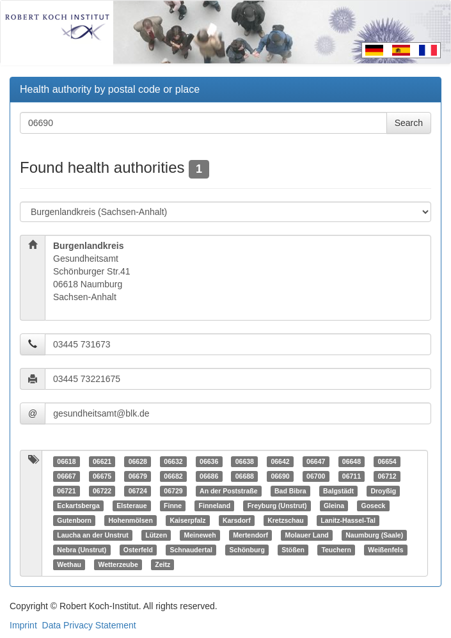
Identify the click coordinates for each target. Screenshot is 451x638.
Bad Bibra (290, 491)
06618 (66, 461)
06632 (173, 461)
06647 (315, 461)
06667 (66, 476)
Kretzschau (285, 520)
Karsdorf (237, 520)
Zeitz (162, 564)
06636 (209, 461)
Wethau (69, 564)
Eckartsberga (78, 505)
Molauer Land (307, 535)
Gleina (334, 505)
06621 (102, 461)
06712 (386, 476)
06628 (138, 461)
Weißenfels (385, 550)
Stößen (293, 550)
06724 (138, 491)
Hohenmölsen (130, 520)
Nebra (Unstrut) (81, 550)
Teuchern (336, 550)
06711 (351, 476)
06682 (173, 476)
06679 (138, 476)
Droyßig (383, 491)
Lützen (156, 535)
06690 (280, 476)
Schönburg (246, 550)
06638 (244, 461)
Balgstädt (338, 491)
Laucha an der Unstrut (92, 535)
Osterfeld (138, 550)
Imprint (23, 625)
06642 (280, 461)
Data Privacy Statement (89, 625)
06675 (102, 476)
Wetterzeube (118, 564)
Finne (173, 505)
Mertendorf (250, 535)
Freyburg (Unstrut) (277, 505)
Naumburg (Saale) (374, 535)
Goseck (373, 505)
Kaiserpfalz (187, 520)
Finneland (215, 505)
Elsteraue (131, 505)
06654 (386, 461)
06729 (173, 491)
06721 (66, 491)
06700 (315, 476)
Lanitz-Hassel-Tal (348, 520)
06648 (351, 461)
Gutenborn (74, 520)
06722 (102, 491)
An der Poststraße (228, 491)
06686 (209, 476)
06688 (244, 476)
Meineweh (200, 535)
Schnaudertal (191, 550)
